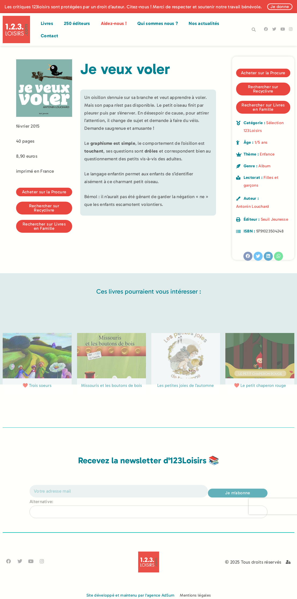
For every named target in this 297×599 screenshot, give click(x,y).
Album (264, 166)
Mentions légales (195, 595)
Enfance (267, 154)
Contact (49, 35)
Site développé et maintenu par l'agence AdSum (130, 595)
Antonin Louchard (252, 206)
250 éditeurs (77, 23)
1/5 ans (261, 142)
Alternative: (42, 513)
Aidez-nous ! (114, 23)
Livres (47, 23)
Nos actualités (204, 23)
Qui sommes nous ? (157, 23)
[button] (254, 30)
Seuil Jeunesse (274, 219)
